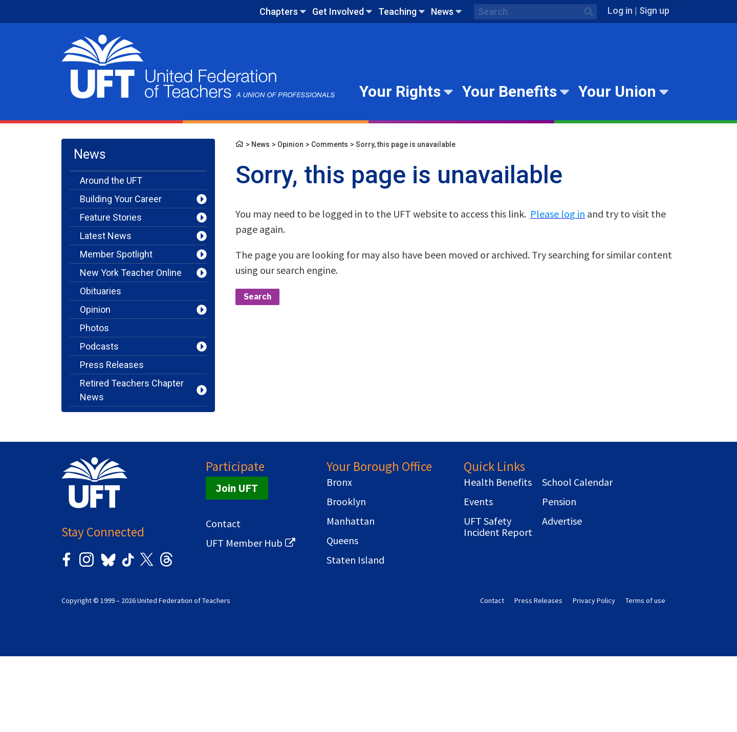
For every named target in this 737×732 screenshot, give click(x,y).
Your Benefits (509, 91)
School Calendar (577, 558)
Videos (94, 452)
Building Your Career (121, 198)
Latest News (106, 235)
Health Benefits (498, 558)
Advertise (562, 597)
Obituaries (100, 291)
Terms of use (645, 676)
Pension (559, 577)
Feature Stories (111, 217)
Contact (223, 599)
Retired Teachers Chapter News (132, 390)
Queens (342, 616)
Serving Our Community (128, 415)
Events (478, 577)
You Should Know (115, 470)
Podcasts (99, 346)
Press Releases (112, 364)
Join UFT (237, 564)
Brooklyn (346, 577)
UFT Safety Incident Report (498, 602)
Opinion (95, 309)
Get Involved (338, 11)
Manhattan (351, 596)
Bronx (339, 558)
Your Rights (400, 91)
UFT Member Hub (244, 619)
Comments (329, 144)
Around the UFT (111, 180)
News (442, 11)
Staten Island (355, 635)
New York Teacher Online (131, 272)
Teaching (397, 11)
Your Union (617, 91)
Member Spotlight (116, 254)
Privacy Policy (594, 676)
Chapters (278, 11)
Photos (94, 327)
